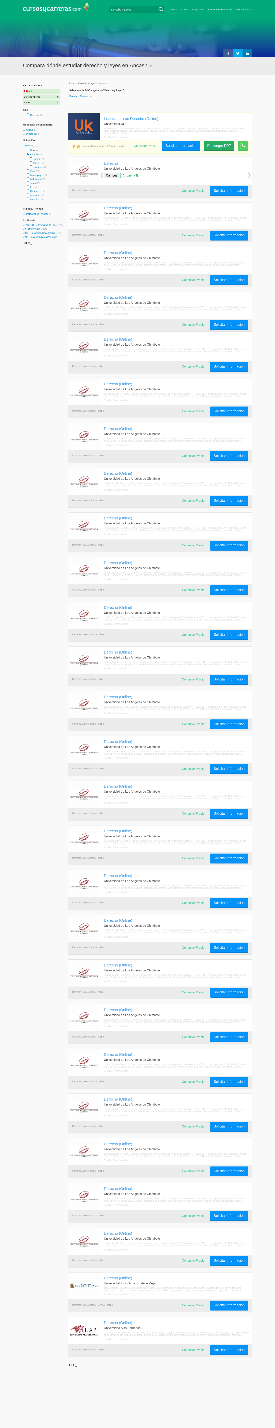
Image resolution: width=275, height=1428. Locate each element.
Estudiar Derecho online (116, 137)
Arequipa (34, 199)
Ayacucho (35, 195)
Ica (31, 187)
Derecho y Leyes (86, 83)
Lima (32, 150)
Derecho (111, 163)
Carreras (173, 9)
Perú (26, 145)
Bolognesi (38, 167)
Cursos (184, 9)
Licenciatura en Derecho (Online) (131, 119)
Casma (36, 163)
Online (29, 130)
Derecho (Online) (118, 208)
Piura (32, 171)
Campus (111, 175)
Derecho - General (79, 96)
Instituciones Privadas (39, 214)
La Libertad (35, 179)
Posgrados (197, 9)
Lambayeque (36, 175)
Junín (33, 183)
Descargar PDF (219, 146)
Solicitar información (181, 146)
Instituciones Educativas (219, 9)
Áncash (34, 154)
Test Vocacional (244, 9)
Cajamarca (35, 191)
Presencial (31, 134)
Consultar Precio (145, 145)
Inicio (71, 83)
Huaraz (36, 159)
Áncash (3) (130, 175)
